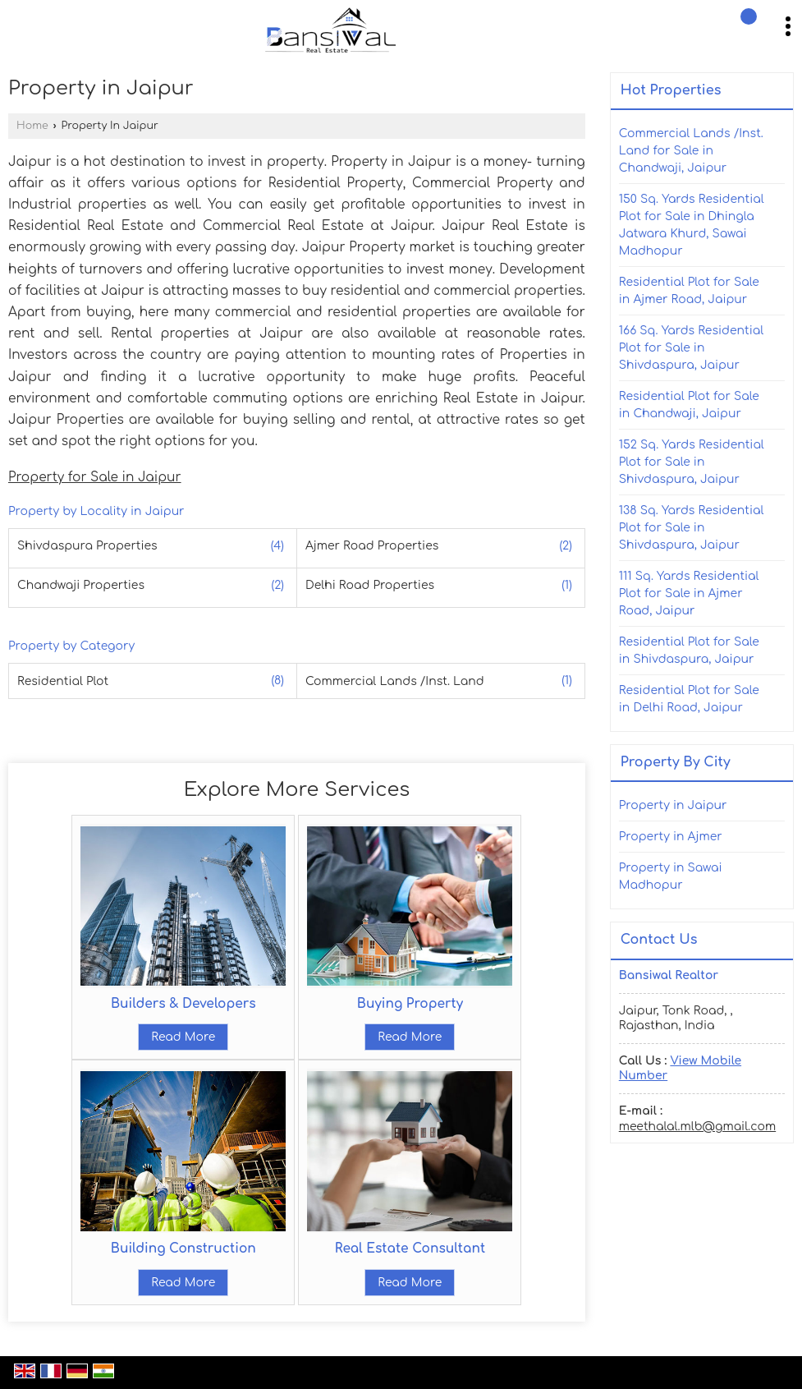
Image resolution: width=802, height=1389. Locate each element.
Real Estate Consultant (410, 1248)
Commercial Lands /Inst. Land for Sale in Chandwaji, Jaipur (691, 150)
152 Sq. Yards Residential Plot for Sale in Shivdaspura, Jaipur (691, 462)
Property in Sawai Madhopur (670, 876)
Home (32, 125)
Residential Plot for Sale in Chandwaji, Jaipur (689, 405)
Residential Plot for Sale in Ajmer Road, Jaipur (689, 291)
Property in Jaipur (673, 805)
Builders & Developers (183, 1003)
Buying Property (410, 1003)
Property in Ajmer (670, 836)
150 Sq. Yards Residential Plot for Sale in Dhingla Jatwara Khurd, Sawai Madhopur (691, 225)
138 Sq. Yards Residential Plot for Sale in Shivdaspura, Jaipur (691, 527)
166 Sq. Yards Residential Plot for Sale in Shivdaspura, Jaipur (691, 347)
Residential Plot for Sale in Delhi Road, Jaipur (689, 699)
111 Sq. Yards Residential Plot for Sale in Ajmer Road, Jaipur (689, 593)
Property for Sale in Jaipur (94, 477)
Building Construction (183, 1248)
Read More (183, 1037)
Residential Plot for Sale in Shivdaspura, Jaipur (689, 650)
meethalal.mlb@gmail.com (697, 1126)
